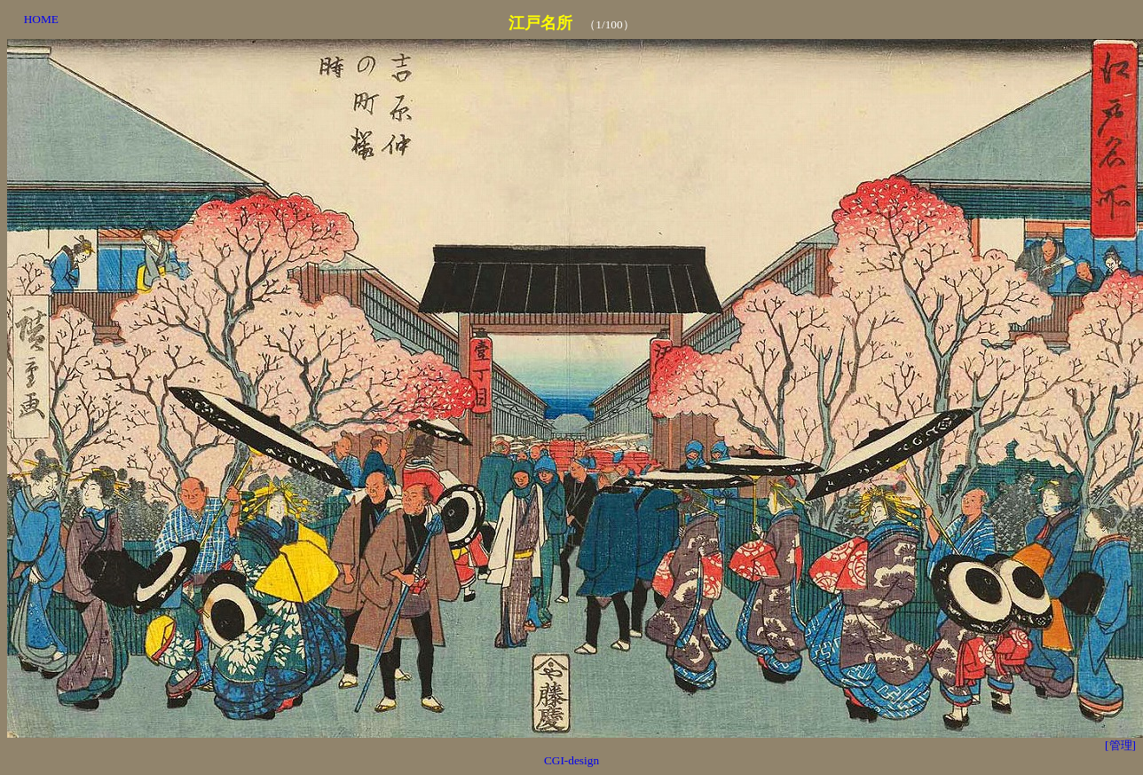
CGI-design (571, 760)
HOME (41, 19)
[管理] (1120, 745)
